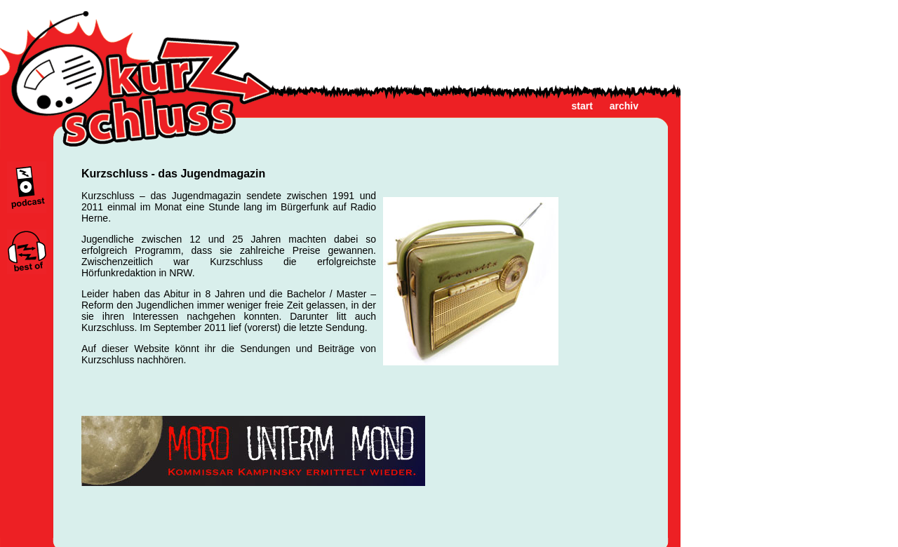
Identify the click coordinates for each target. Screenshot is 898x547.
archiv (624, 106)
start (582, 106)
